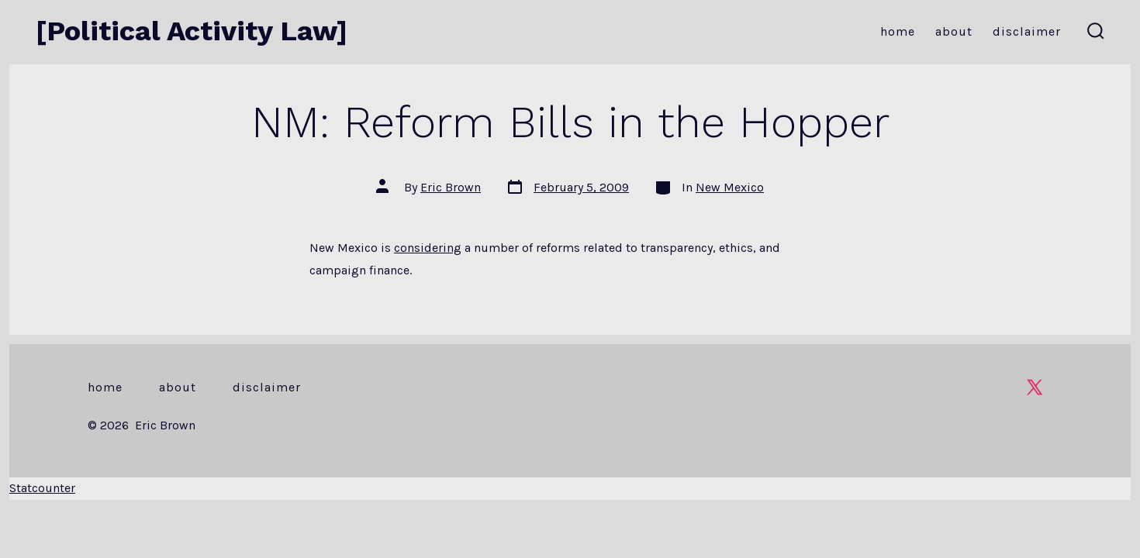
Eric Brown (450, 187)
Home (897, 31)
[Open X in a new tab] (1034, 387)
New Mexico (730, 187)
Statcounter (42, 487)
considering (427, 247)
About (953, 31)
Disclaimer (1027, 31)
